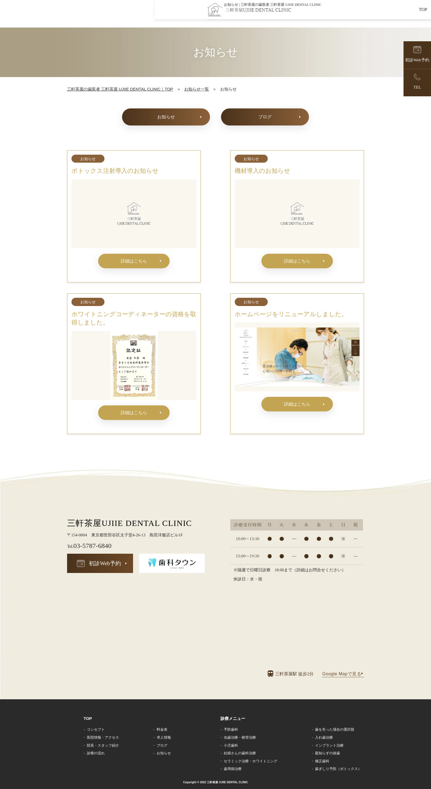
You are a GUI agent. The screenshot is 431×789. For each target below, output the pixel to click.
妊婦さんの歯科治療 (240, 753)
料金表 (162, 729)
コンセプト (233, 15)
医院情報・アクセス (103, 737)
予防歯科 (231, 729)
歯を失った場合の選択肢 (334, 729)
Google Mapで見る (341, 673)
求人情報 (401, 15)
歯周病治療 (233, 769)
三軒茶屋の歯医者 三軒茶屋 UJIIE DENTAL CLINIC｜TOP (120, 89)
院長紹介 (266, 15)
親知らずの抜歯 (327, 753)
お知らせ (369, 15)
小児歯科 (231, 745)
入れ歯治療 (324, 737)
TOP (203, 15)
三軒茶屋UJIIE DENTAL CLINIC (129, 523)
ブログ (265, 116)
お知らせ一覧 (196, 89)
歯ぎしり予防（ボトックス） (338, 769)
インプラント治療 (329, 745)
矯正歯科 (322, 761)
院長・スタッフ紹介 (103, 745)
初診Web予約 (105, 563)
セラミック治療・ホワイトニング (250, 761)
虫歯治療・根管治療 (240, 737)
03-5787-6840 (89, 545)
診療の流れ (96, 753)
